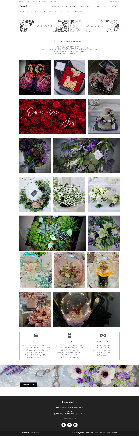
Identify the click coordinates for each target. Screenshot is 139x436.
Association (74, 432)
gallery (108, 432)
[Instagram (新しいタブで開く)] (116, 2)
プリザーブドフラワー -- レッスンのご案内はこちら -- (95, 25)
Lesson (69, 341)
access (96, 432)
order (35, 341)
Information (81, 432)
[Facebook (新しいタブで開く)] (111, 2)
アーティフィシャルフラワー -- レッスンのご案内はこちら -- (44, 25)
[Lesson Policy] (103, 335)
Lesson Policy (103, 341)
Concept (114, 432)
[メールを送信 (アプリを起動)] (119, 2)
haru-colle (102, 432)
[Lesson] (69, 335)
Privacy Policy (74, 433)
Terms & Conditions (84, 433)
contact (88, 432)
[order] (36, 335)
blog (92, 432)
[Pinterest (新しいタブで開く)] (113, 2)
